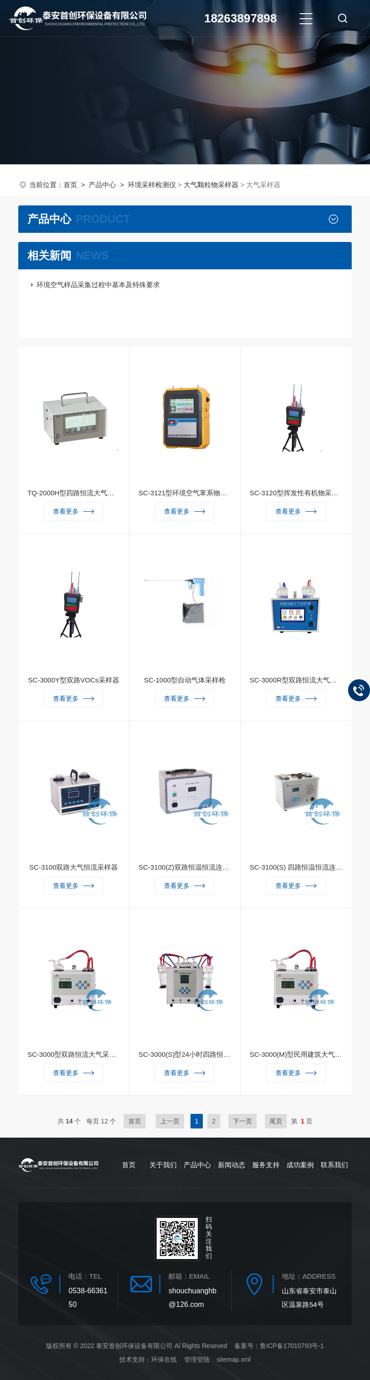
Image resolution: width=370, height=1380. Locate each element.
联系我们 (334, 1165)
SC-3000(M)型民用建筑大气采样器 (296, 1054)
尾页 (276, 1121)
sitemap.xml (234, 1359)
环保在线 (164, 1359)
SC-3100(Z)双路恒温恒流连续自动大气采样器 (184, 867)
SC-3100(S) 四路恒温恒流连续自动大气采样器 (296, 867)
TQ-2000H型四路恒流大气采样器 (73, 493)
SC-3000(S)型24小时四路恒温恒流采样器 (184, 1054)
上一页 (170, 1121)
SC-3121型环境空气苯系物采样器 (184, 493)
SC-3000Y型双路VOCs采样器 (73, 680)
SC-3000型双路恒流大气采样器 (73, 1054)
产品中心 (102, 185)
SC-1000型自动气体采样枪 (185, 680)
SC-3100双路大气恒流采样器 (73, 867)
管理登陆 (197, 1359)
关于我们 (163, 1165)
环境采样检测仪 (152, 185)
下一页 (242, 1121)
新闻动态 (231, 1165)
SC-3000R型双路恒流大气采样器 (296, 680)
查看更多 (73, 511)
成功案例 (300, 1165)
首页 (70, 185)
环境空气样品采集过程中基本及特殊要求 (98, 285)
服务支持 (266, 1165)
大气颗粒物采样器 (211, 185)
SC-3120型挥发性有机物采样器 (296, 493)
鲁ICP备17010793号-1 (292, 1345)
